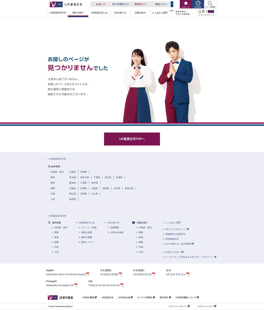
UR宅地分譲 (125, 297)
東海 (56, 237)
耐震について (87, 242)
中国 (56, 247)
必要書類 (114, 227)
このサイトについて (206, 306)
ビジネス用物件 (146, 297)
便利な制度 (86, 232)
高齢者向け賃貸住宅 (175, 234)
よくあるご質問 (173, 222)
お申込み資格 (116, 232)
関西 (56, 242)
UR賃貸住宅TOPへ (132, 139)
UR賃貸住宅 (107, 297)
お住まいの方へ (174, 252)
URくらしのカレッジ (177, 229)
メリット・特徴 (88, 227)
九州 (56, 252)
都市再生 (165, 297)
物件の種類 (86, 237)
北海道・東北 (61, 227)
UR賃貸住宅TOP (58, 159)
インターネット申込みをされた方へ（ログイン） (191, 257)
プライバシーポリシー (179, 306)
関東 (56, 232)
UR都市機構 (89, 297)
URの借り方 (114, 222)
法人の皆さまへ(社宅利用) (179, 244)
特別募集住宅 (172, 239)
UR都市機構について (187, 297)
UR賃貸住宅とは (86, 222)
